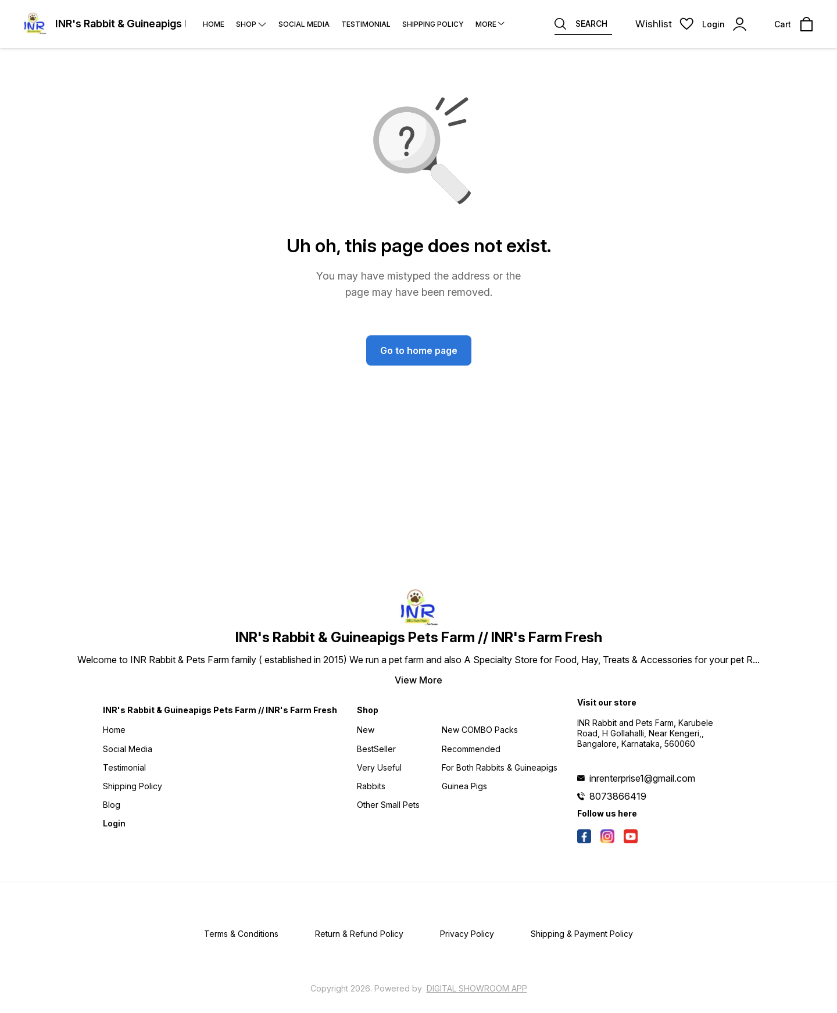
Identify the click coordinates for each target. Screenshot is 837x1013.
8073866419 (617, 796)
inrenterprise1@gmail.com (642, 778)
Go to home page (418, 350)
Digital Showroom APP (477, 988)
